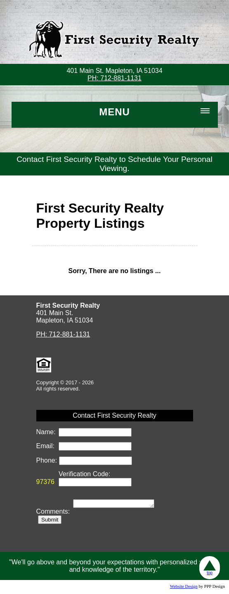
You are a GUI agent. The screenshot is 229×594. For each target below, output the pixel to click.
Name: (47, 431)
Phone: (47, 460)
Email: (46, 445)
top (209, 567)
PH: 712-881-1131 (114, 78)
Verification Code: (84, 473)
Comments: (54, 512)
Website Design (184, 587)
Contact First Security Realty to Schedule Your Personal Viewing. (114, 164)
